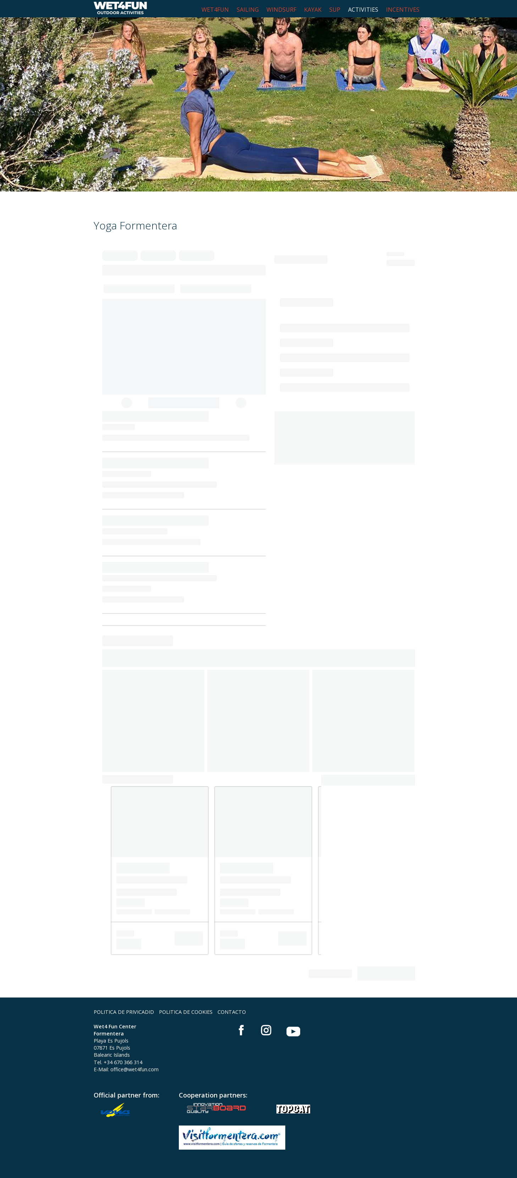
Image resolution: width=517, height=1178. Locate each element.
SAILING (248, 9)
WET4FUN (215, 9)
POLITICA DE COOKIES (186, 1011)
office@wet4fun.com (134, 1069)
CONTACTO (232, 1011)
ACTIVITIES (363, 9)
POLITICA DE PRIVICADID (124, 1011)
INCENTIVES (402, 9)
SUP (334, 9)
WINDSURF (281, 9)
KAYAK (312, 9)
